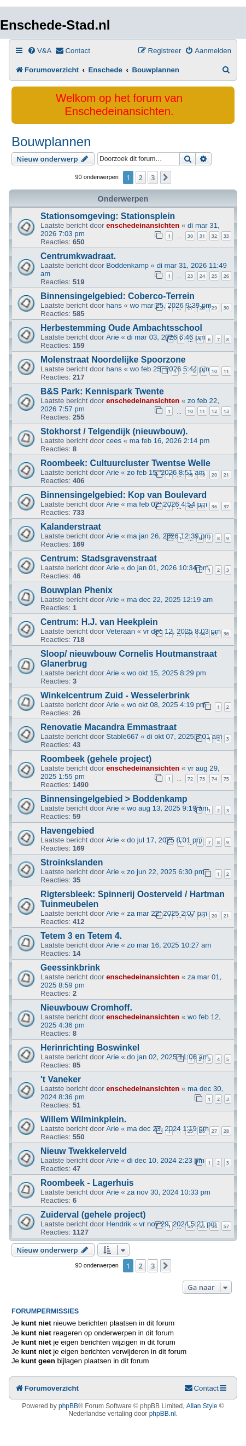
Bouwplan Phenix (76, 590)
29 (214, 307)
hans (114, 305)
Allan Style (202, 1406)
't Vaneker (60, 1079)
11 (226, 371)
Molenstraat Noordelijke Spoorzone (113, 359)
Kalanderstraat (70, 526)
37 (226, 506)
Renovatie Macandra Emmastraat (108, 727)
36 (214, 506)
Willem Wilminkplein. (83, 1119)
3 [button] (153, 177)
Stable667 (122, 736)
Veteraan (120, 631)
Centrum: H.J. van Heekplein (99, 622)
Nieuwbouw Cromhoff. (86, 1007)
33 (226, 235)
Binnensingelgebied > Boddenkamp (114, 799)
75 (226, 778)
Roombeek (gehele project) (95, 759)
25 (214, 275)
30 (190, 235)
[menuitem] (39, 51)
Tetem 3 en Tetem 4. (81, 935)
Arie (112, 337)
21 (226, 474)
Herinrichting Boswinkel (89, 1047)
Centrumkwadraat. (78, 256)
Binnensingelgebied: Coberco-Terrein (117, 296)
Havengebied (67, 830)
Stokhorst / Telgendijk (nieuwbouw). (114, 431)
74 (214, 778)
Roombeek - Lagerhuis (87, 1182)
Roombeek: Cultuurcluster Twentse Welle (125, 463)
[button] (165, 177)
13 (226, 411)
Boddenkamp (127, 265)
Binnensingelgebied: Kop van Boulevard (123, 495)
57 (226, 1226)
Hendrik (118, 1224)
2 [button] (141, 177)
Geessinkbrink (70, 967)
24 (202, 275)
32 (214, 235)
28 (226, 1130)
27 (214, 1130)
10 (214, 371)
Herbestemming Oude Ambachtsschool (121, 327)
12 (214, 411)
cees (113, 441)
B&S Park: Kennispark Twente (102, 391)
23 (190, 275)
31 (202, 235)
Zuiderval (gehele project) (93, 1214)
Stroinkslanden (71, 862)
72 (190, 778)
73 (202, 778)
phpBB (68, 1406)
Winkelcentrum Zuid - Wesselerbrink (115, 695)
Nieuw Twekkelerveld (83, 1151)
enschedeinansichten (142, 225)
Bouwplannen (51, 141)
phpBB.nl (162, 1414)
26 (226, 275)
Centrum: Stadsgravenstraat (98, 558)
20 (214, 474)
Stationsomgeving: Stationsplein (107, 216)
